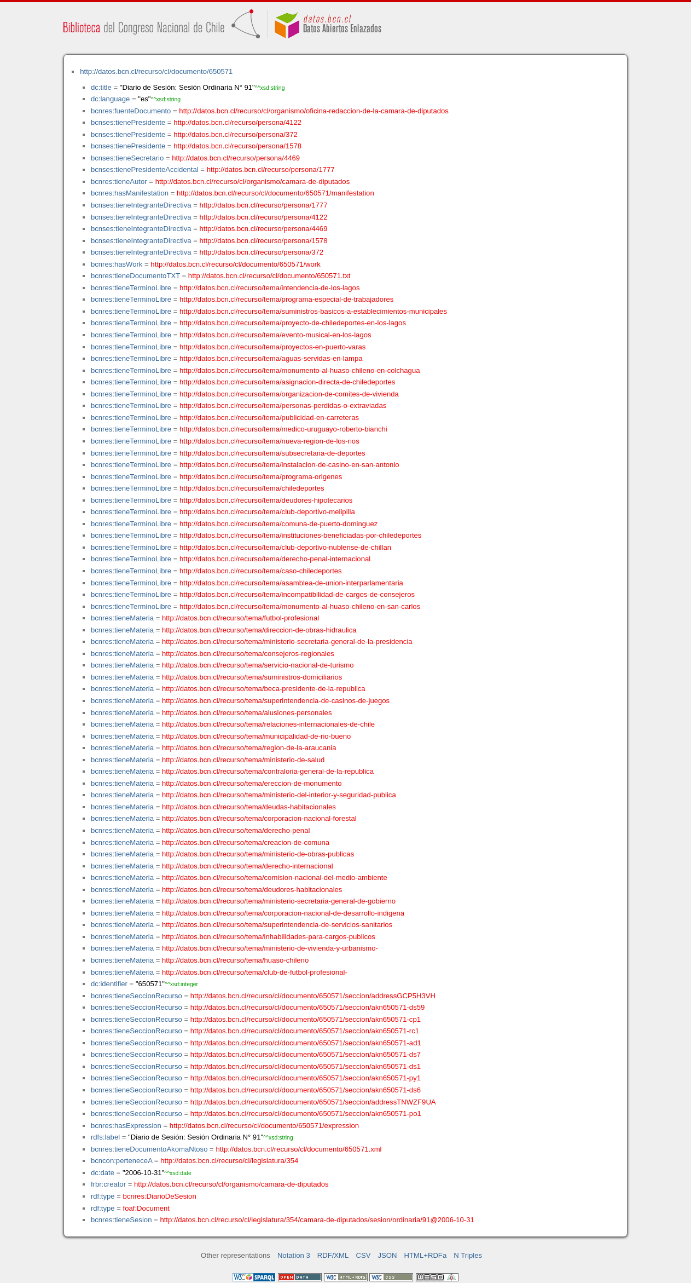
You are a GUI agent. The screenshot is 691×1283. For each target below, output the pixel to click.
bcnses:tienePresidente (128, 122)
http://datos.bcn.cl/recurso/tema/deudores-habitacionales (252, 889)
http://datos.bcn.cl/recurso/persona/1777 (271, 169)
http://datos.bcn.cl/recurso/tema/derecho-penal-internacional (274, 559)
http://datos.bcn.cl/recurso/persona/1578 (237, 146)
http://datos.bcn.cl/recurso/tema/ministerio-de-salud (243, 760)
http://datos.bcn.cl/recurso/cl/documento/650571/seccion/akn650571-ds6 (305, 1090)
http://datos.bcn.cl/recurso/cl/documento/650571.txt (269, 276)
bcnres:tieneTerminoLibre (131, 288)
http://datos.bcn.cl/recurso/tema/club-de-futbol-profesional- (254, 972)
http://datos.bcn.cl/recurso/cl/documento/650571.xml (298, 1149)
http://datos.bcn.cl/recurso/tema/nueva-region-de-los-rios (269, 441)
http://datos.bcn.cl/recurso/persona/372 (235, 134)
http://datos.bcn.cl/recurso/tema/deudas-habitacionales (249, 807)
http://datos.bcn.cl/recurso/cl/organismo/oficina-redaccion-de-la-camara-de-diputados (314, 111)
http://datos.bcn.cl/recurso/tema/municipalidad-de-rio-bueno (256, 736)
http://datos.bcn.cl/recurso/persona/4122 (237, 122)
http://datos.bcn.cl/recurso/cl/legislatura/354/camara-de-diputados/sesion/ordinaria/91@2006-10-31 (317, 1220)
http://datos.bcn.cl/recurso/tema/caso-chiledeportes (260, 571)
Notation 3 (293, 1255)
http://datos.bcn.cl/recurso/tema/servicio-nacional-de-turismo (257, 665)
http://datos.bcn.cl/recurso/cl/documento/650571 (156, 71)
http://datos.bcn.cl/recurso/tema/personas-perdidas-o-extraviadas (282, 405)
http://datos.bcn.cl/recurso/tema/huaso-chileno (235, 960)
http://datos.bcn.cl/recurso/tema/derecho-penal (236, 830)
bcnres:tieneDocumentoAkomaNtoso (149, 1149)
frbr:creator (108, 1184)
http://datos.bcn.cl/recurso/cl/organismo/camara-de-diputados (252, 181)
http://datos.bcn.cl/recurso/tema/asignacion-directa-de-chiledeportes (287, 382)
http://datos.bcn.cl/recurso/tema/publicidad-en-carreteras (269, 417)
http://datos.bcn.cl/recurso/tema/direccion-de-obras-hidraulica (259, 630)
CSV (363, 1255)
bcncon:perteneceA (121, 1161)
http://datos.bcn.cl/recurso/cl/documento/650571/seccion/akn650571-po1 (305, 1113)
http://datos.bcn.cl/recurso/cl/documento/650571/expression (264, 1125)
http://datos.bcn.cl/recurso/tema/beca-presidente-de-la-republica (263, 688)
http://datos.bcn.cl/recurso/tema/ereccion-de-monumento (252, 783)
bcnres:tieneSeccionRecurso (136, 996)
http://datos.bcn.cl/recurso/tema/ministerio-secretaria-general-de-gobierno (279, 901)
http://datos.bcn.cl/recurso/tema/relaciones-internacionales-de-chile (268, 724)
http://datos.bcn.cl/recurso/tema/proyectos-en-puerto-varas (272, 347)
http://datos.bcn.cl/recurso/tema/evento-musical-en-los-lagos (275, 335)
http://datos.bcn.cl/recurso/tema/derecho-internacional (247, 866)
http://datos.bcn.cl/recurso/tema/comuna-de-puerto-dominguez (278, 524)
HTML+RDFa (425, 1255)
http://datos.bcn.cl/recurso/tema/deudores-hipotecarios (265, 500)
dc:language (110, 99)
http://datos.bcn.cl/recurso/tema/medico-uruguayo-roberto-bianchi (283, 429)
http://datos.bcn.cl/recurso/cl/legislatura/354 (229, 1161)
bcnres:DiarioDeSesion (159, 1196)
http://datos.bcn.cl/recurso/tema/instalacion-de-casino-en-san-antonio (289, 465)
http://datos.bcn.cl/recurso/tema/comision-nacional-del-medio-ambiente (274, 877)
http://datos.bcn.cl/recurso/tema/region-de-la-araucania (249, 748)
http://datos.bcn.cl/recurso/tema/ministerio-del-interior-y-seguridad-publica (279, 795)
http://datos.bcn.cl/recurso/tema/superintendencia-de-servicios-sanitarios (277, 924)
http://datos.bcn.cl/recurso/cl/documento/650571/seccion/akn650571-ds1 (305, 1066)
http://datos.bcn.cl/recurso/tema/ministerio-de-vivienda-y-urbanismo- (270, 948)
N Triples (468, 1255)
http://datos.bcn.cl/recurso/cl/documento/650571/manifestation (275, 193)
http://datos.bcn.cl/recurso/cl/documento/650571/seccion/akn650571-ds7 (305, 1054)
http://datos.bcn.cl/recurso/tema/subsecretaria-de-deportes (272, 453)
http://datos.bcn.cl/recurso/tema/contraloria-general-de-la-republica (268, 771)
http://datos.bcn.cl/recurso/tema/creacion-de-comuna (245, 842)
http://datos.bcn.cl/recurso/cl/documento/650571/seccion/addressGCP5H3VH (312, 996)
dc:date (102, 1173)
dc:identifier (109, 984)
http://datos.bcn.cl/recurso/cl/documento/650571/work (235, 264)
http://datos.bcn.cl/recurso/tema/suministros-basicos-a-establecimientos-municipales (313, 311)
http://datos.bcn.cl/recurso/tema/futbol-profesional (240, 618)
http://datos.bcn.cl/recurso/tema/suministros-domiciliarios (252, 677)
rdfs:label (105, 1137)
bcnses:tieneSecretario (127, 158)
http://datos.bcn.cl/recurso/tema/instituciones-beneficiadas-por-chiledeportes (300, 535)
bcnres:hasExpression (126, 1125)
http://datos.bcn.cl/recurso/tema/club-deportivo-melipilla (267, 512)
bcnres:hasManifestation (130, 193)
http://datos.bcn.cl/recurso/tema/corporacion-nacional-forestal (259, 818)
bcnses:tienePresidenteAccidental (145, 169)
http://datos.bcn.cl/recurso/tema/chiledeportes (251, 488)
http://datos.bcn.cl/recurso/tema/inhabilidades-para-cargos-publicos (268, 937)
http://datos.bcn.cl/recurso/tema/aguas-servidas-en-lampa (270, 358)
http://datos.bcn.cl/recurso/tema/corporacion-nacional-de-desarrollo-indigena (283, 913)
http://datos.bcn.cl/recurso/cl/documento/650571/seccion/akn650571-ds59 (307, 1007)
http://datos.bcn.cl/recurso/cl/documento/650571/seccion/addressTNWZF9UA (313, 1102)
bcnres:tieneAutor (119, 181)
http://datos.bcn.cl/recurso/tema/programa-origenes (260, 477)
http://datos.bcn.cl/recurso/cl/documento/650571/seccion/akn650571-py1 (305, 1078)
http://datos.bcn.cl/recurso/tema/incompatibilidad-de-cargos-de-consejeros (297, 594)
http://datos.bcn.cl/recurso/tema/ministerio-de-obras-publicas (258, 854)
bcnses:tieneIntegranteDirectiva (141, 205)
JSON (387, 1255)
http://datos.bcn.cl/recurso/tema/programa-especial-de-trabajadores (286, 299)
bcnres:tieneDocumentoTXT (135, 276)
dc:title (101, 87)
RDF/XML (333, 1255)
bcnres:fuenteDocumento (131, 111)
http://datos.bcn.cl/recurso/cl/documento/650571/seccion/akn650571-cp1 (305, 1019)
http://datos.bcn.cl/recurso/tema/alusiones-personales (247, 713)
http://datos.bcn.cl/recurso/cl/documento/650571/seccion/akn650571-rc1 (304, 1031)
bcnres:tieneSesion (121, 1220)
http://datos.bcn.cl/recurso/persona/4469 (236, 158)
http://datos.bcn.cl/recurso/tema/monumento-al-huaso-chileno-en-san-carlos (299, 606)
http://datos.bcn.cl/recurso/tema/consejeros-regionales (248, 653)
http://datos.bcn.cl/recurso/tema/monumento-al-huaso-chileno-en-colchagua (299, 370)
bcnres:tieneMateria (122, 618)
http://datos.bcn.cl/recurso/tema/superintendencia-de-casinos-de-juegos (276, 701)
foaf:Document (146, 1208)
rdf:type (103, 1196)
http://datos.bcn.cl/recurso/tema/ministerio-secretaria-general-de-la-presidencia (287, 641)
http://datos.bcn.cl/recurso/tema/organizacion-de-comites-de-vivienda (289, 394)
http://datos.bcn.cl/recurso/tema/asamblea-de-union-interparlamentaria (291, 583)
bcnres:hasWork (116, 264)
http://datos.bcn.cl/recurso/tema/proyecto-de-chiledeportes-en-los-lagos (292, 323)
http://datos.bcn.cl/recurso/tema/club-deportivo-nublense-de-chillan (285, 547)
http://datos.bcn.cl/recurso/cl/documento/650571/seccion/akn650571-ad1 (305, 1043)
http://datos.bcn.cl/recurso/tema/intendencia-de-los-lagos (269, 288)
